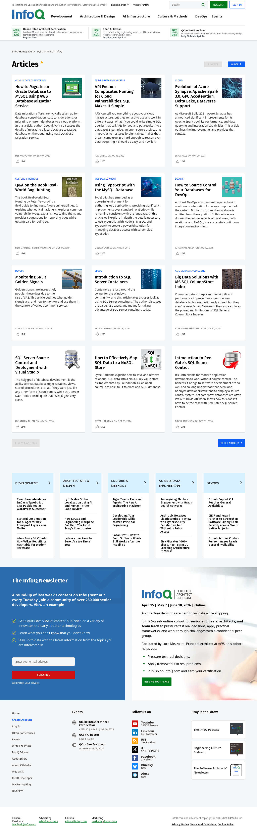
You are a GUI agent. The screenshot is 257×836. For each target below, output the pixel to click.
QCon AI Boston (89, 735)
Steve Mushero (24, 328)
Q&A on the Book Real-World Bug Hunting (36, 187)
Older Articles (230, 443)
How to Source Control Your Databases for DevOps (195, 190)
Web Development (105, 178)
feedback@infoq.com (24, 824)
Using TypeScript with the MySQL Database (115, 187)
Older (235, 64)
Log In (16, 726)
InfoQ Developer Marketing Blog (22, 781)
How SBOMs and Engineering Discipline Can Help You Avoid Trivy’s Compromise (79, 523)
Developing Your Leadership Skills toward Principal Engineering (124, 520)
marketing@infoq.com (104, 821)
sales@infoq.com (48, 821)
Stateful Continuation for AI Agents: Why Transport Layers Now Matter (31, 523)
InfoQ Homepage (22, 51)
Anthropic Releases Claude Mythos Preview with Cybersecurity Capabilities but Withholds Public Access (175, 524)
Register (218, 4)
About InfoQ (19, 759)
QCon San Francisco (92, 744)
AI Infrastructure (136, 16)
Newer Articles (27, 443)
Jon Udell (101, 155)
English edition (118, 4)
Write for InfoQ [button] (141, 4)
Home (15, 713)
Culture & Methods (173, 16)
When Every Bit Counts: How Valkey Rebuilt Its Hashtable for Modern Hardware (32, 543)
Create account (22, 720)
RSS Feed (42, 64)
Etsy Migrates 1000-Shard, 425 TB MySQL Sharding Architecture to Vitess (175, 546)
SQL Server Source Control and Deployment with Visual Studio (32, 365)
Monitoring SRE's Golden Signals (31, 279)
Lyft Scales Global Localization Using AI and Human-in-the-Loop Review (78, 504)
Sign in (237, 4)
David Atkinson (184, 421)
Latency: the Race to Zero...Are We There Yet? (78, 542)
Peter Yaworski (41, 247)
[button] (43, 675)
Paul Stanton (103, 328)
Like (23, 161)
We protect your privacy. (25, 683)
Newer (214, 64)
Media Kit (17, 772)
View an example (49, 604)
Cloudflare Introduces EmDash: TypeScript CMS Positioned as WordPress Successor (31, 504)
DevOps (201, 16)
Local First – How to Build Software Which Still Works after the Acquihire (127, 540)
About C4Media (21, 765)
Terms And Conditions (203, 824)
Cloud (179, 80)
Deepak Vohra (23, 155)
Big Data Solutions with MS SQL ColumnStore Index (196, 282)
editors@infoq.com (76, 821)
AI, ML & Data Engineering (30, 80)
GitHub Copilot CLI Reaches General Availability (220, 503)
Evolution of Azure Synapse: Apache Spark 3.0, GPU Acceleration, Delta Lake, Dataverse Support (196, 96)
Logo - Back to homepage (28, 14)
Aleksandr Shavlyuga (188, 328)
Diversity (17, 791)
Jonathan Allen (185, 247)
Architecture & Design (97, 16)
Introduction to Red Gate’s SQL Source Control (193, 362)
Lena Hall (181, 155)
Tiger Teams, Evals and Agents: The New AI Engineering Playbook (128, 503)
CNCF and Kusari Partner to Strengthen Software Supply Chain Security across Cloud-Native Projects (223, 522)
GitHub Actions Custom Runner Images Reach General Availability (223, 542)
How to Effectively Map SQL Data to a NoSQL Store (116, 362)
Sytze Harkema (104, 421)
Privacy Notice (180, 824)
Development (61, 16)
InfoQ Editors (20, 752)
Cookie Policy (226, 824)
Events (217, 16)
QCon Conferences (23, 733)
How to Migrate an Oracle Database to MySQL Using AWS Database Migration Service (33, 96)
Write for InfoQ (21, 746)
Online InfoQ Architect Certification (94, 724)
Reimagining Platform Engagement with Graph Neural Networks (176, 503)
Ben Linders (22, 247)
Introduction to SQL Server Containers (113, 279)
